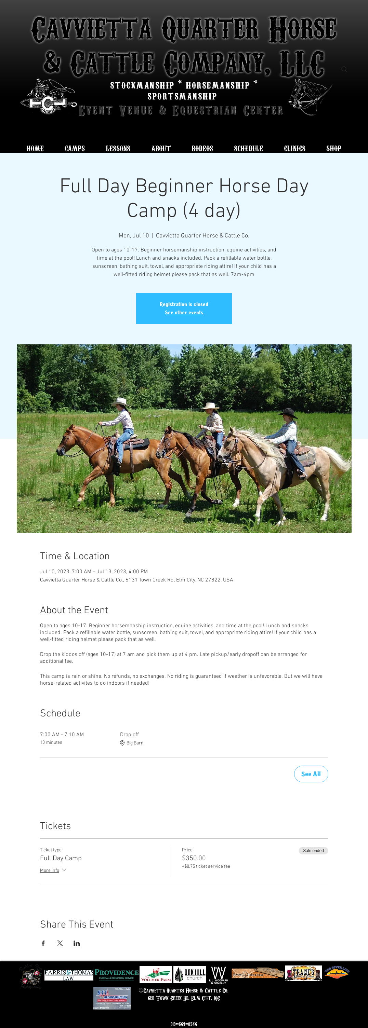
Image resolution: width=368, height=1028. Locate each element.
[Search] (344, 69)
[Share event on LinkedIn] (77, 943)
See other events (184, 312)
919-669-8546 (184, 1023)
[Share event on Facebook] (43, 943)
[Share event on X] (60, 943)
